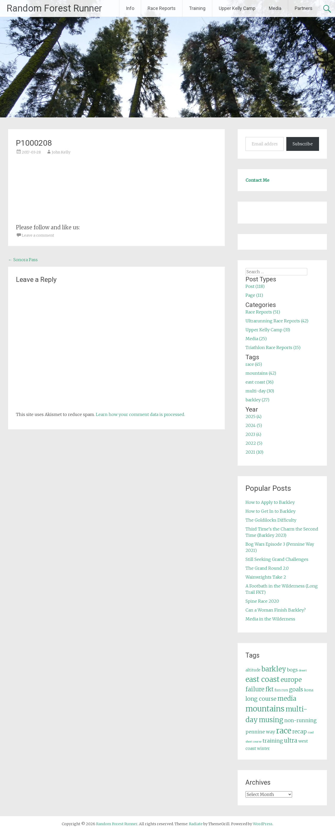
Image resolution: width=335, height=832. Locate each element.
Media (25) (256, 338)
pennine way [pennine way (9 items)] (260, 732)
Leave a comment (38, 235)
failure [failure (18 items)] (254, 689)
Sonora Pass (23, 259)
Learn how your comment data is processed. (140, 414)
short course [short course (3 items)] (253, 741)
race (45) (253, 364)
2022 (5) (253, 443)
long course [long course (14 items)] (260, 698)
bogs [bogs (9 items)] (292, 670)
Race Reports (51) (262, 312)
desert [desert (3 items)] (303, 670)
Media (275, 8)
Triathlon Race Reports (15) (272, 347)
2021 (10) (254, 452)
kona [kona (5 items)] (308, 690)
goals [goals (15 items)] (296, 689)
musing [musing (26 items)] (271, 720)
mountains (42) (260, 373)
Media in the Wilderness (270, 619)
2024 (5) (253, 425)
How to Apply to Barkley (270, 502)
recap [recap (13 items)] (299, 731)
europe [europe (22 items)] (291, 680)
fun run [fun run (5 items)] (281, 690)
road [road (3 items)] (311, 732)
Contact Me (257, 180)
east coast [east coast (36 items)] (262, 679)
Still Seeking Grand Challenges (276, 559)
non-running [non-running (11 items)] (300, 720)
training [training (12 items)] (273, 741)
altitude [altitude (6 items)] (252, 670)
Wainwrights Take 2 (265, 577)
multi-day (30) (259, 391)
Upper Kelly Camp (237, 8)
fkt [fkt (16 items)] (269, 689)
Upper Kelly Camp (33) (267, 329)
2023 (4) (253, 434)
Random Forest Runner (54, 8)
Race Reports (162, 8)
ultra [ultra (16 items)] (290, 740)
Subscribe (303, 143)
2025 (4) (253, 416)
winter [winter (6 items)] (263, 748)
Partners (303, 8)
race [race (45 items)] (283, 731)
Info (130, 8)
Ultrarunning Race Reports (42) (276, 320)
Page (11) (254, 295)
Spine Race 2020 (262, 601)
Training (197, 8)
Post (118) (255, 286)
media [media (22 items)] (286, 698)
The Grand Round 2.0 (267, 568)
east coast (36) (259, 382)
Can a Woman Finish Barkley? (275, 610)
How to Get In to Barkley (270, 511)
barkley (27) (257, 399)
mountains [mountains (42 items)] (264, 709)
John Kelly (61, 152)
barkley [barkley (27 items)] (273, 669)
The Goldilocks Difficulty (270, 520)
